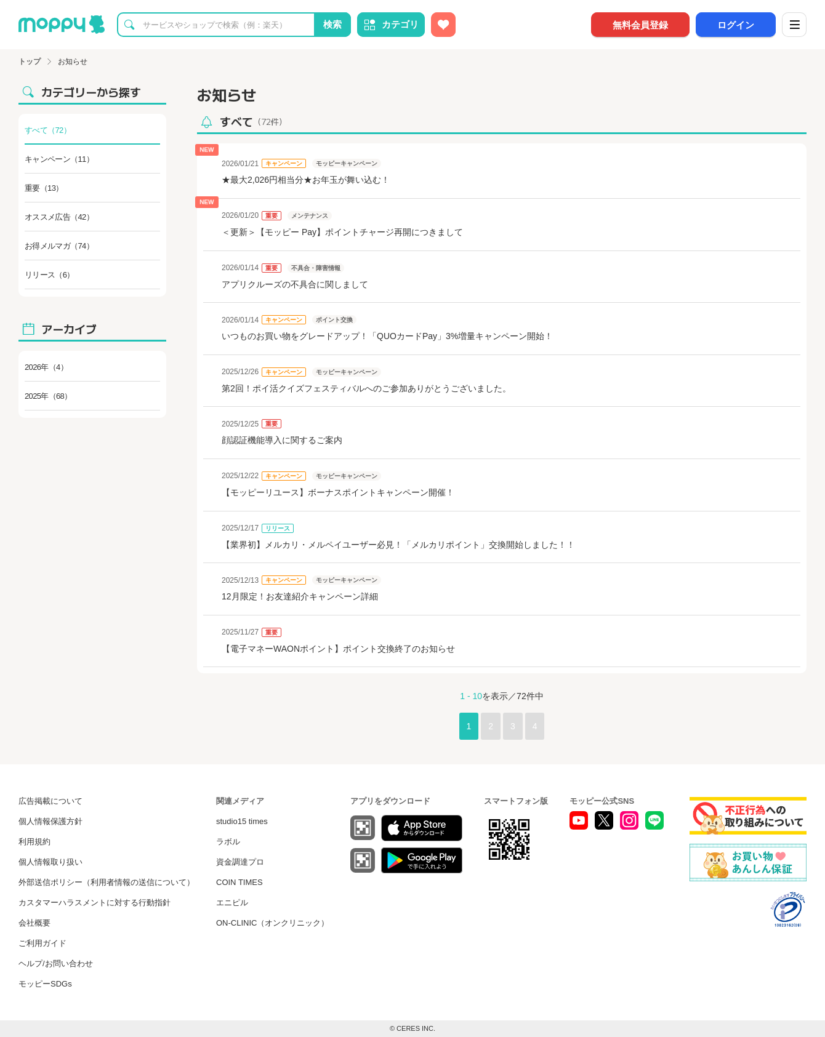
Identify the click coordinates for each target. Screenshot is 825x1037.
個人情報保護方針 (50, 821)
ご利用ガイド (42, 943)
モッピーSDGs (45, 983)
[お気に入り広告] (443, 24)
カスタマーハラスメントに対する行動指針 (94, 902)
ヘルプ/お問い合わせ (55, 963)
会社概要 (34, 922)
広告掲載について (50, 801)
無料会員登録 (640, 25)
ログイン (735, 25)
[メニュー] (794, 24)
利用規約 (34, 841)
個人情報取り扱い (50, 862)
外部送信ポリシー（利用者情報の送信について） (106, 882)
